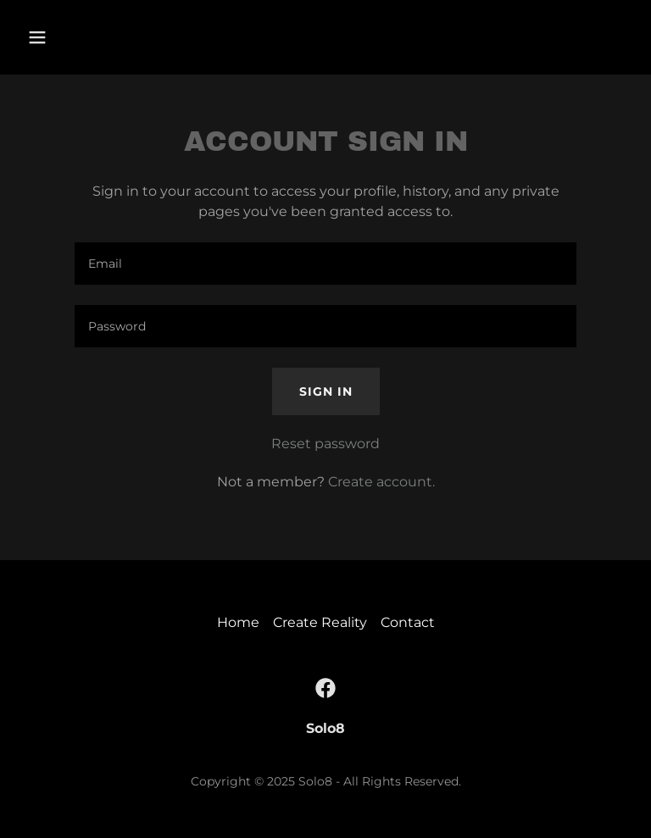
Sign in (326, 391)
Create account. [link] (381, 482)
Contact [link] (408, 622)
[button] (90, 37)
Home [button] (238, 622)
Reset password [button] (325, 444)
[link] (325, 688)
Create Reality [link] (320, 622)
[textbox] (325, 263)
